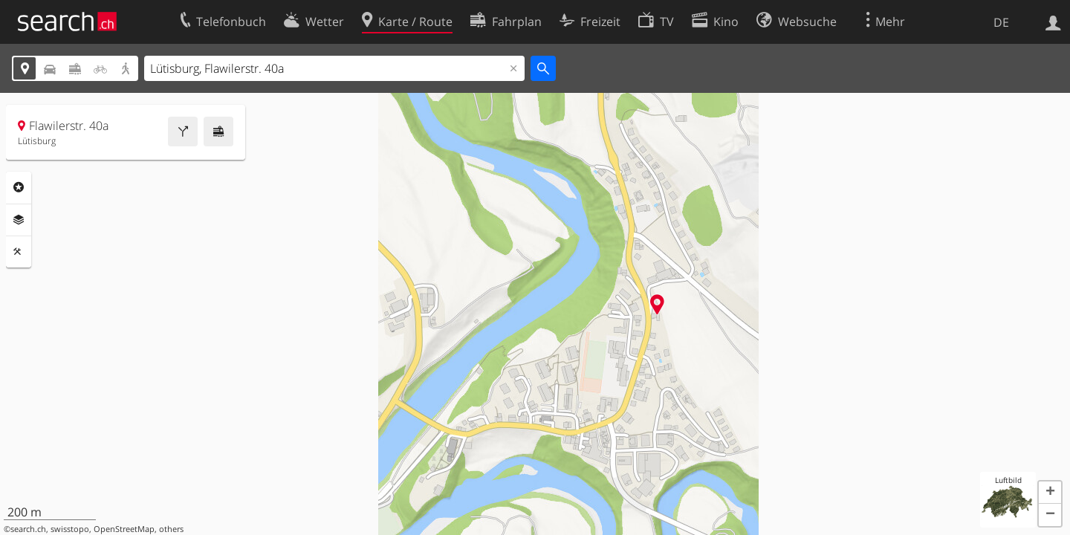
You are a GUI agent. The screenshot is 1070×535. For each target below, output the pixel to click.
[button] (1050, 493)
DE (1001, 22)
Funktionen (18, 252)
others (171, 529)
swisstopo (70, 529)
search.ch (28, 529)
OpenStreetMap (124, 529)
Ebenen (18, 220)
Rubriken (18, 187)
